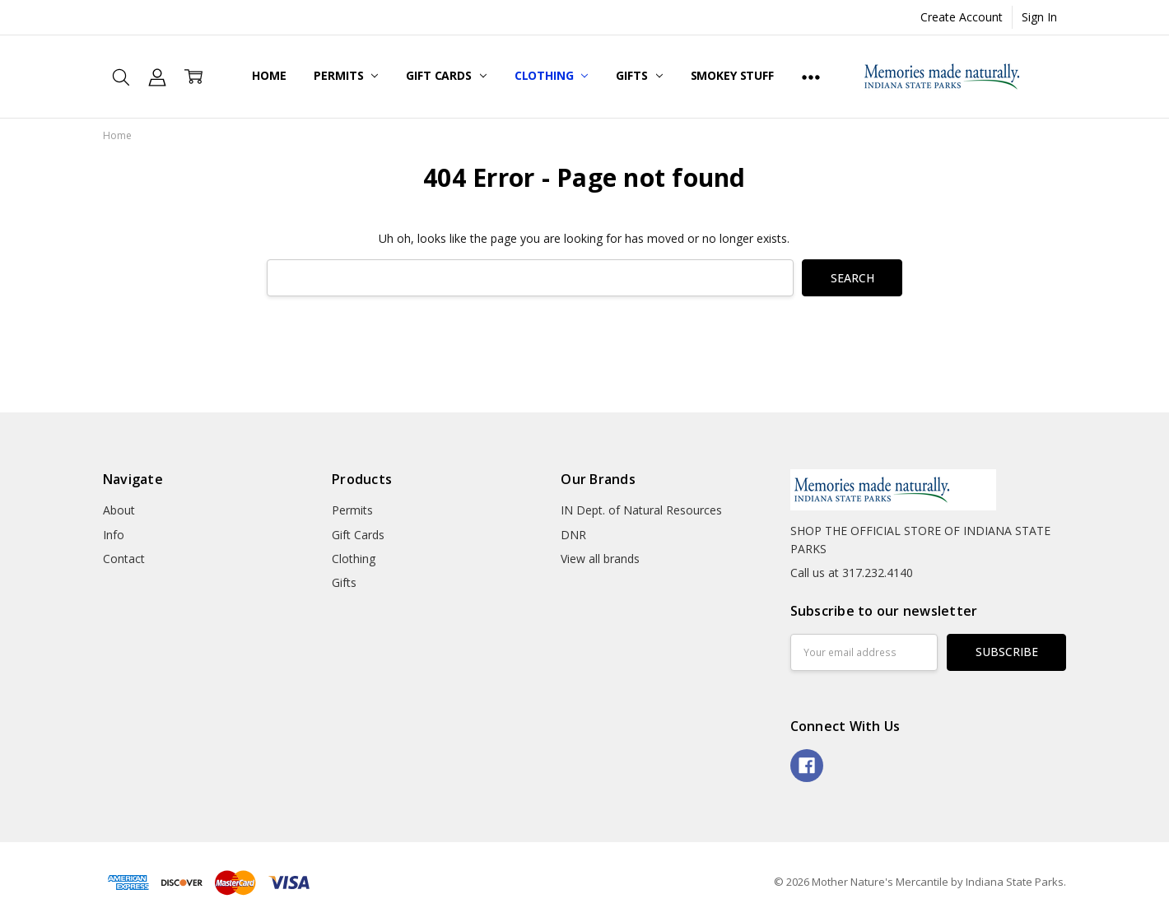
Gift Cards (446, 75)
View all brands (600, 558)
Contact (124, 558)
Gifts (639, 75)
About (119, 510)
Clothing (552, 75)
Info (113, 534)
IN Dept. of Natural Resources (641, 510)
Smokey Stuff (732, 75)
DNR (573, 534)
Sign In (1039, 17)
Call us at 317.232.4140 (851, 572)
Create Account (961, 17)
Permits (346, 75)
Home (269, 75)
